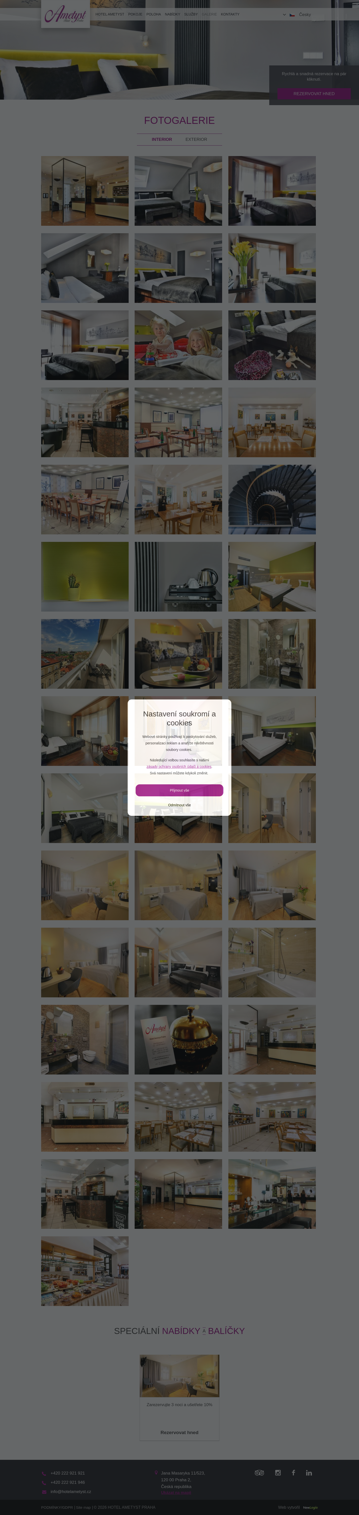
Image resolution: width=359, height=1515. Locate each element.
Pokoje (135, 14)
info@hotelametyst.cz (71, 1491)
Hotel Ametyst (109, 14)
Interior (162, 139)
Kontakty (230, 14)
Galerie (209, 14)
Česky (305, 14)
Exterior (196, 139)
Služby (191, 14)
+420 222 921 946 (68, 1482)
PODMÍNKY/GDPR (57, 1507)
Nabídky (172, 14)
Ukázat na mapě (176, 1493)
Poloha (153, 14)
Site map (83, 1507)
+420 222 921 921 (68, 1473)
